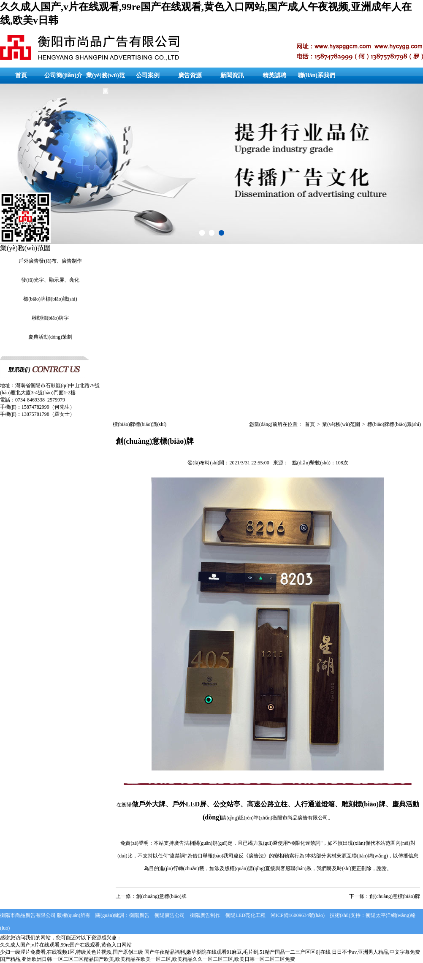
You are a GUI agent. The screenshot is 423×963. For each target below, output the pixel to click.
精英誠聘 (274, 75)
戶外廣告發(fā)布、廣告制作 (50, 261)
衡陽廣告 (139, 915)
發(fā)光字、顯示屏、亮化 (50, 280)
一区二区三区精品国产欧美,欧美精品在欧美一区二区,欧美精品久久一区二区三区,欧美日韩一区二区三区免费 (174, 959)
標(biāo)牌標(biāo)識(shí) (50, 299)
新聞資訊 (232, 75)
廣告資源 (190, 75)
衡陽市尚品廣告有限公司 (300, 818)
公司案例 (148, 75)
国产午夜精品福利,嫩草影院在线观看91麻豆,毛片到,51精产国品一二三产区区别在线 (237, 952)
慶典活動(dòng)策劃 (50, 337)
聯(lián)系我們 (316, 75)
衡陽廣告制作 (205, 915)
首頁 (21, 75)
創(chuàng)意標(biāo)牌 (161, 896)
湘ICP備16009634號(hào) (298, 915)
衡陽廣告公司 (170, 915)
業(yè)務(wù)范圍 (105, 83)
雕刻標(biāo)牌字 (50, 318)
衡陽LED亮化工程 (245, 915)
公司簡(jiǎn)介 (63, 75)
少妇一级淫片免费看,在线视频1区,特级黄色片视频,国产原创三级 (71, 952)
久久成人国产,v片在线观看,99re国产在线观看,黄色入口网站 (66, 945)
